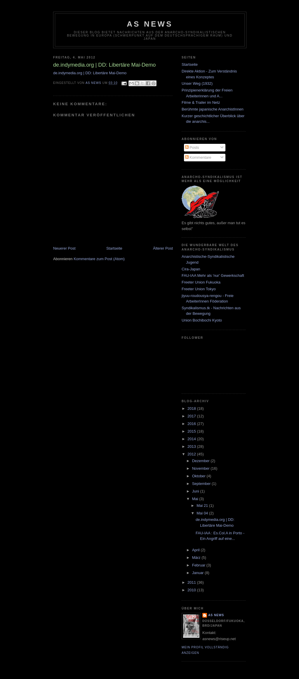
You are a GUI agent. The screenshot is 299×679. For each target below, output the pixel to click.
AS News (150, 24)
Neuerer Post (64, 248)
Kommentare (198, 157)
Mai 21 (203, 505)
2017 (192, 416)
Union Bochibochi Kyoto (202, 320)
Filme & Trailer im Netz (201, 102)
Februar (199, 565)
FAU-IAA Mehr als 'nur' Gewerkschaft (213, 275)
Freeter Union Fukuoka (201, 282)
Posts (192, 147)
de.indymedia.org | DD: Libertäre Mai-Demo (89, 73)
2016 (192, 423)
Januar (198, 573)
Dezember (201, 461)
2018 (192, 408)
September (202, 483)
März (197, 557)
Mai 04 (203, 513)
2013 (192, 446)
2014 (192, 439)
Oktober (199, 476)
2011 (192, 582)
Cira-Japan (191, 269)
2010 (192, 590)
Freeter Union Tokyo (199, 289)
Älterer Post (163, 248)
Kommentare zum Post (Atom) (99, 259)
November (201, 468)
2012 (192, 454)
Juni (196, 491)
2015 (192, 431)
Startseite (114, 248)
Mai (195, 499)
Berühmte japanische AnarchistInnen (213, 109)
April (196, 550)
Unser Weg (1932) (197, 83)
